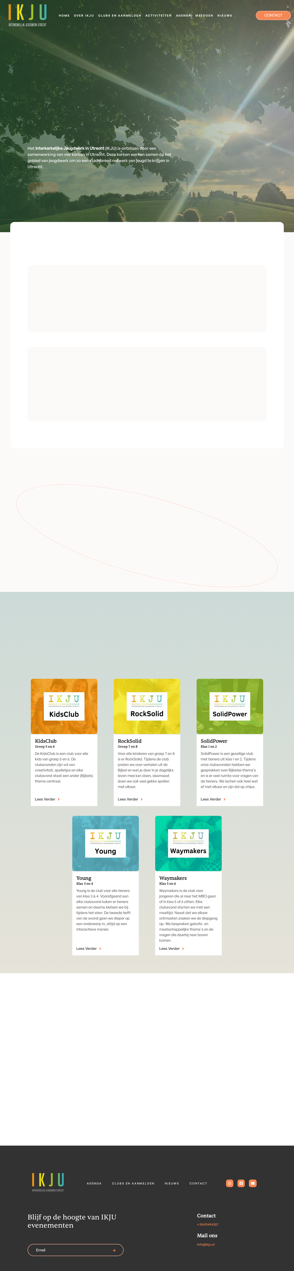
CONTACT (273, 15)
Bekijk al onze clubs (235, 409)
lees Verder (130, 799)
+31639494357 (207, 1224)
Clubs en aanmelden (133, 1183)
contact (198, 1183)
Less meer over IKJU (60, 320)
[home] (27, 15)
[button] (84, 15)
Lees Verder (47, 799)
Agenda (94, 1183)
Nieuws (172, 1183)
